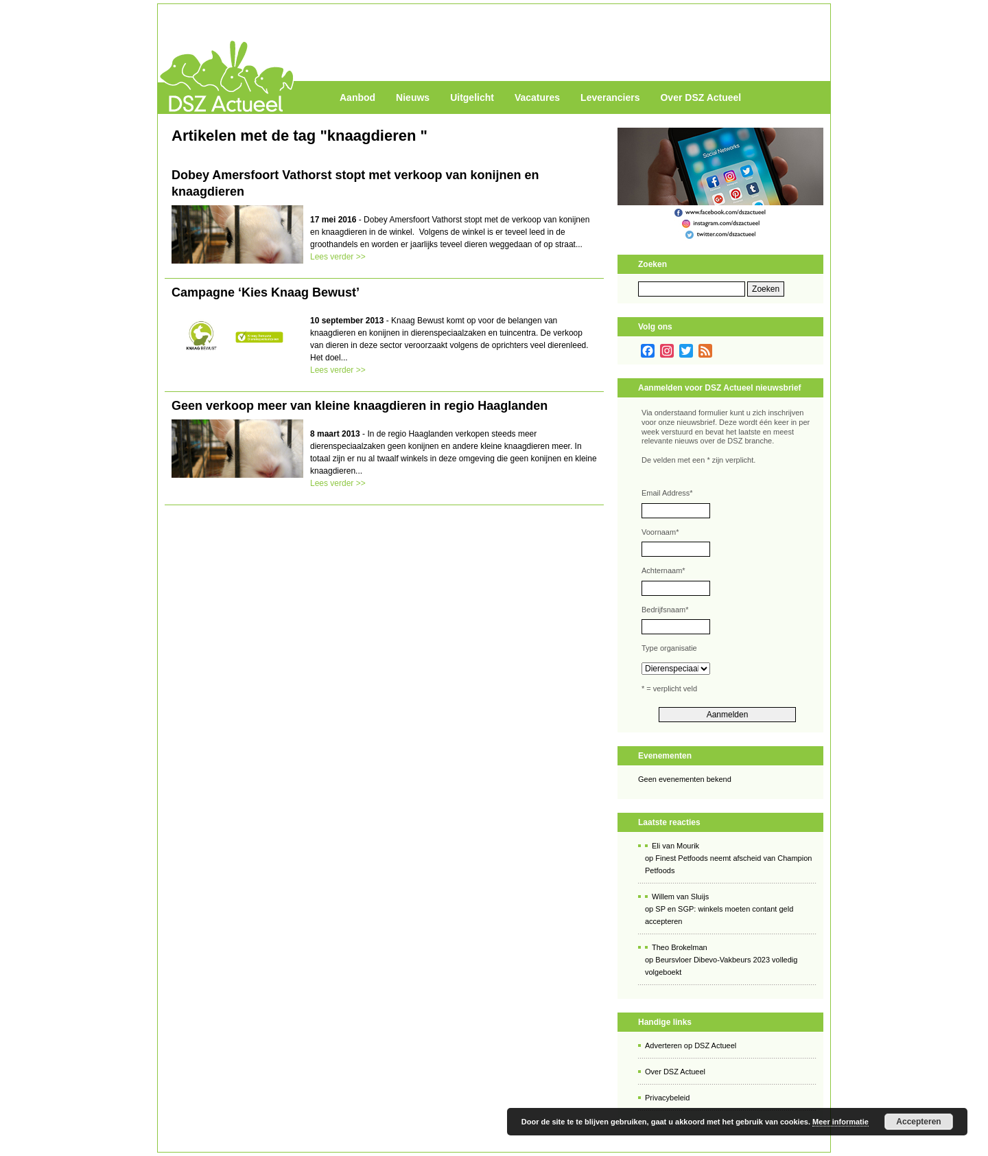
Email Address (667, 493)
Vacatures (537, 97)
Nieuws (413, 97)
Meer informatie (840, 1122)
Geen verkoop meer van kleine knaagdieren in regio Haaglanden (360, 406)
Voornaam (660, 532)
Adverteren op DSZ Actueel (690, 1045)
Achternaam (663, 570)
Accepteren (918, 1121)
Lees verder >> (338, 257)
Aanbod (357, 97)
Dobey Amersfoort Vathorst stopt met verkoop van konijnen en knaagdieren (355, 183)
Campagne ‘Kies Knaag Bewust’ (266, 292)
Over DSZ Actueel (700, 97)
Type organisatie (669, 648)
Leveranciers (609, 97)
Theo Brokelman (679, 947)
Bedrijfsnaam (665, 609)
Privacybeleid (667, 1098)
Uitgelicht (472, 97)
